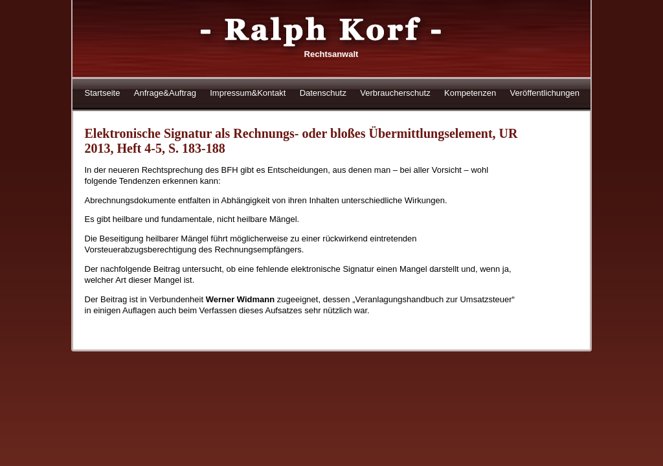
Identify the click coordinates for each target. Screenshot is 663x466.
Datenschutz (323, 93)
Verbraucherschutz (395, 93)
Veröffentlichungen (544, 93)
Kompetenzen (470, 93)
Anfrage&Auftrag (165, 93)
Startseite (102, 93)
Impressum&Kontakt (248, 93)
